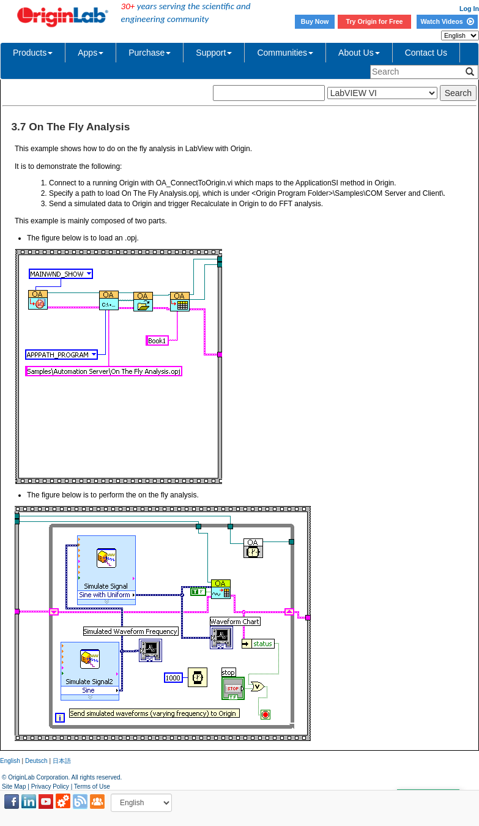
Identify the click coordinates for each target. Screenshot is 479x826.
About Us (359, 53)
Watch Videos (446, 21)
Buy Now (315, 21)
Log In (469, 8)
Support (214, 53)
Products (33, 53)
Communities (285, 53)
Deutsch (36, 760)
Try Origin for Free (374, 21)
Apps (90, 53)
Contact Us (426, 53)
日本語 (62, 760)
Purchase (149, 53)
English (10, 760)
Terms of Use (92, 786)
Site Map (14, 786)
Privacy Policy (50, 786)
